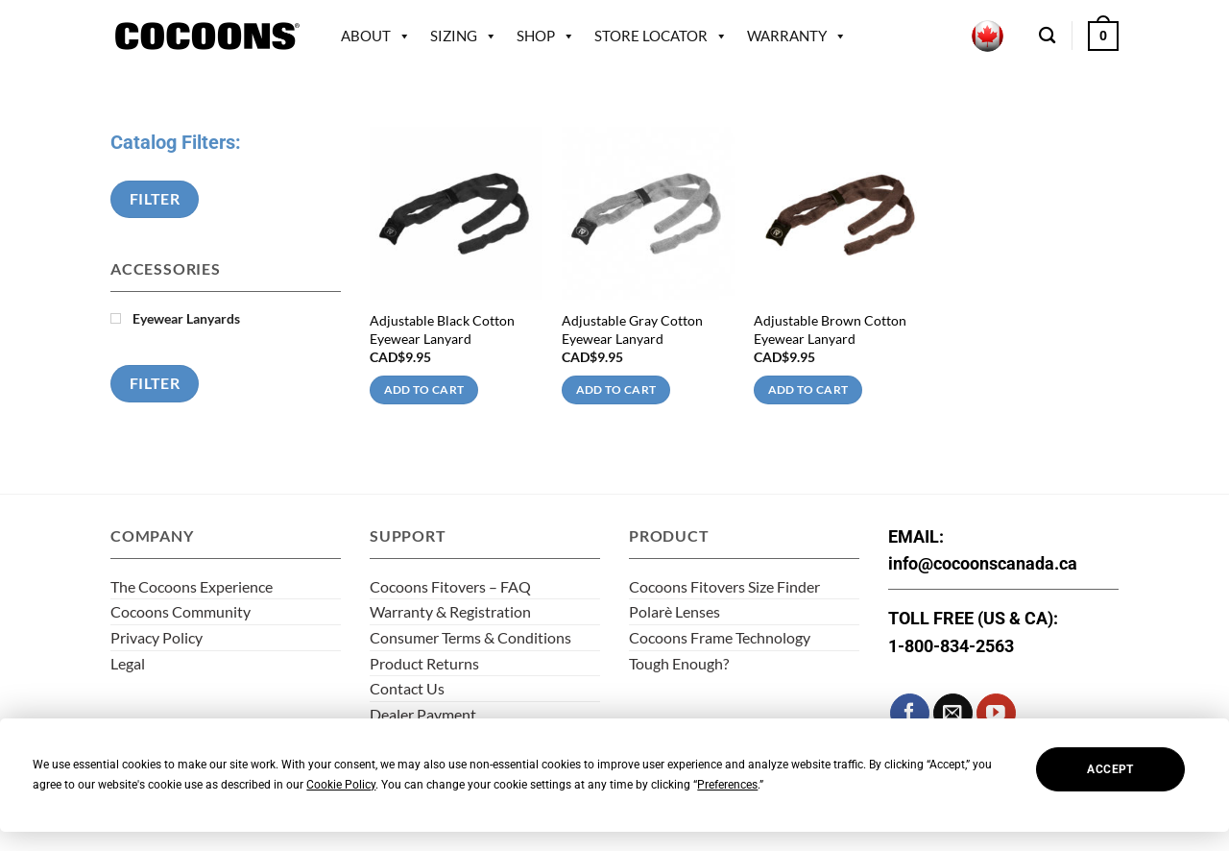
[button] (1103, 35)
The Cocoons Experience (191, 586)
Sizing (463, 35)
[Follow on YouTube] (996, 713)
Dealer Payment (423, 714)
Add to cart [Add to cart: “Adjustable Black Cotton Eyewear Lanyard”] (424, 389)
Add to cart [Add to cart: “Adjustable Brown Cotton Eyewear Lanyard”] (808, 389)
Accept (1110, 769)
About (376, 35)
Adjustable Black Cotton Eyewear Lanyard (442, 329)
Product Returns (424, 663)
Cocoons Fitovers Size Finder (724, 586)
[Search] (1047, 36)
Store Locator (661, 35)
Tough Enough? (679, 663)
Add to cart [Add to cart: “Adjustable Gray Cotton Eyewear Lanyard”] (616, 389)
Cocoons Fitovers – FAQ (450, 586)
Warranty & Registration (450, 611)
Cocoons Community (180, 611)
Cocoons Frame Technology (719, 637)
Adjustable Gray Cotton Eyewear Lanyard (632, 329)
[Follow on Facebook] (909, 713)
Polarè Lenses (674, 611)
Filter (155, 198)
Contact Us (407, 688)
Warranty (797, 35)
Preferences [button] (727, 784)
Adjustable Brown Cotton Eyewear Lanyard (830, 329)
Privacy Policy (156, 637)
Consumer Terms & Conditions (470, 637)
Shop (546, 35)
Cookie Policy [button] (340, 784)
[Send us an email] (953, 713)
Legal (127, 663)
